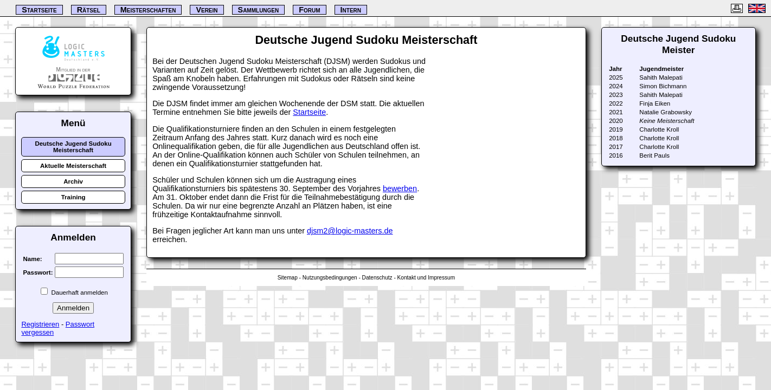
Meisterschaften (148, 9)
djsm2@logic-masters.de (350, 230)
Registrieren (40, 324)
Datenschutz (377, 278)
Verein (206, 9)
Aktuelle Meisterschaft (73, 165)
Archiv (73, 181)
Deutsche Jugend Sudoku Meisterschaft (73, 146)
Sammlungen (258, 9)
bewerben (400, 188)
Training (73, 197)
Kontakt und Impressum (426, 278)
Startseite (309, 112)
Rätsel (88, 9)
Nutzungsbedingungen (330, 278)
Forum (309, 9)
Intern (350, 9)
